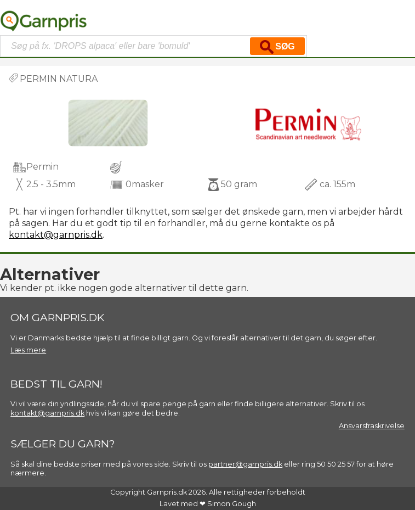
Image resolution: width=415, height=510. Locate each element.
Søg (277, 47)
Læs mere (28, 350)
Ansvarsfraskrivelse (372, 426)
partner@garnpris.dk (245, 464)
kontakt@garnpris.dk (56, 234)
